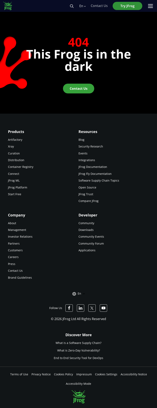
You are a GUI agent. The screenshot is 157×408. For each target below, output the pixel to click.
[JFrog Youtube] (103, 308)
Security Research (90, 146)
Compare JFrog (88, 201)
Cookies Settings (106, 374)
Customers (15, 250)
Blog (81, 140)
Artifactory (15, 140)
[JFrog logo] (9, 6)
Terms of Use (19, 374)
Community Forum (91, 243)
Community (86, 223)
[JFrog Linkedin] (80, 308)
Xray (11, 146)
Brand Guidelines (20, 277)
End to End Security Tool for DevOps (78, 358)
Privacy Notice (41, 374)
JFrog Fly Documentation (95, 174)
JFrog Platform (17, 187)
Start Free (14, 194)
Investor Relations (20, 236)
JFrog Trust (85, 194)
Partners (14, 243)
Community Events (91, 236)
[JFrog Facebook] (69, 308)
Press (11, 264)
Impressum (84, 374)
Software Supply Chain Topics (98, 180)
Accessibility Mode (78, 384)
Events (82, 153)
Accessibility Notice (134, 374)
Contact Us (15, 271)
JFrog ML (14, 180)
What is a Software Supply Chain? (78, 343)
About (12, 223)
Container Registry (20, 167)
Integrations (86, 160)
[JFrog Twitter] (92, 308)
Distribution (16, 160)
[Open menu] (150, 6)
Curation (14, 153)
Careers (13, 257)
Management (17, 230)
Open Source (87, 187)
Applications (86, 250)
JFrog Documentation (92, 167)
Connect (13, 174)
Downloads (86, 230)
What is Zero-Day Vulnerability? (78, 350)
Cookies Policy (63, 374)
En (82, 6)
